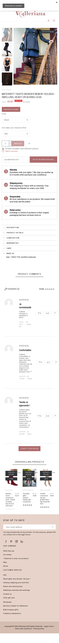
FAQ (4, 575)
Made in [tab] (8, 253)
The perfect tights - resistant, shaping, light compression (27, 497)
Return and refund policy (13, 586)
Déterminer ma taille (11, 109)
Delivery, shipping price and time (16, 582)
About (5, 566)
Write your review (29, 449)
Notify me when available (43, 160)
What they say (8, 551)
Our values (7, 555)
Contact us (7, 594)
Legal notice (49, 626)
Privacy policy (38, 629)
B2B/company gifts (10, 610)
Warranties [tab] (11, 243)
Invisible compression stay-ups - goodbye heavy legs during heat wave (44, 498)
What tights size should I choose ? (16, 579)
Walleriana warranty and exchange (16, 590)
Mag (5, 562)
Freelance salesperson (12, 613)
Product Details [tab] (13, 232)
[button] (29, 143)
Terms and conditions (23, 629)
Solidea (7, 89)
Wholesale (7, 602)
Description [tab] (11, 227)
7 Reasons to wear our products (15, 558)
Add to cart (18, 143)
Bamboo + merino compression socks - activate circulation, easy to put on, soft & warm (10, 499)
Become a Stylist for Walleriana (15, 606)
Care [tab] (7, 248)
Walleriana (28, 490)
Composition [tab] (11, 238)
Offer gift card (9, 598)
